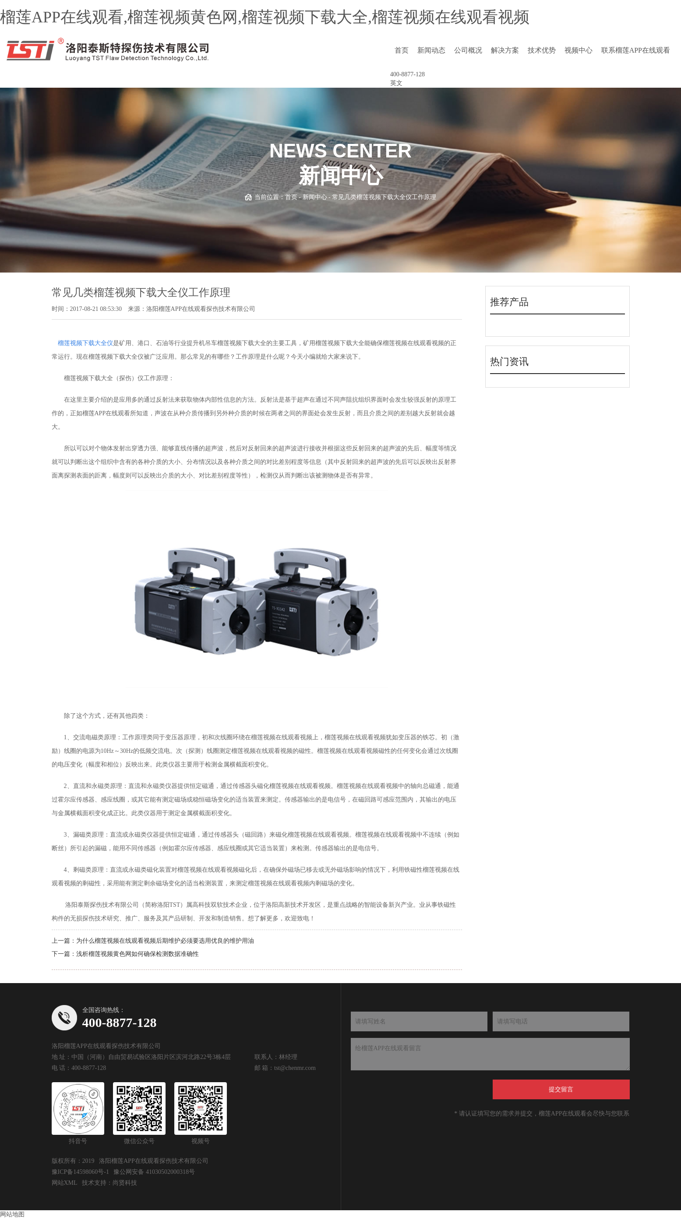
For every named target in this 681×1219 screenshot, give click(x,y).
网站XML (65, 1183)
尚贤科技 (125, 1183)
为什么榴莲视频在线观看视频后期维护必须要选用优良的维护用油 (165, 940)
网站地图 (12, 1214)
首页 (402, 50)
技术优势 (542, 50)
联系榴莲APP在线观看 (635, 50)
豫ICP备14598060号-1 (80, 1172)
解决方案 (505, 50)
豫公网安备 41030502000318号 (154, 1172)
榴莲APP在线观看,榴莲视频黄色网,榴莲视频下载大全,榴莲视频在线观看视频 (264, 17)
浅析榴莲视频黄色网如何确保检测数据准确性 (137, 954)
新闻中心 (315, 197)
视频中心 (579, 50)
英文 (396, 83)
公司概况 (468, 50)
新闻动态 (431, 50)
